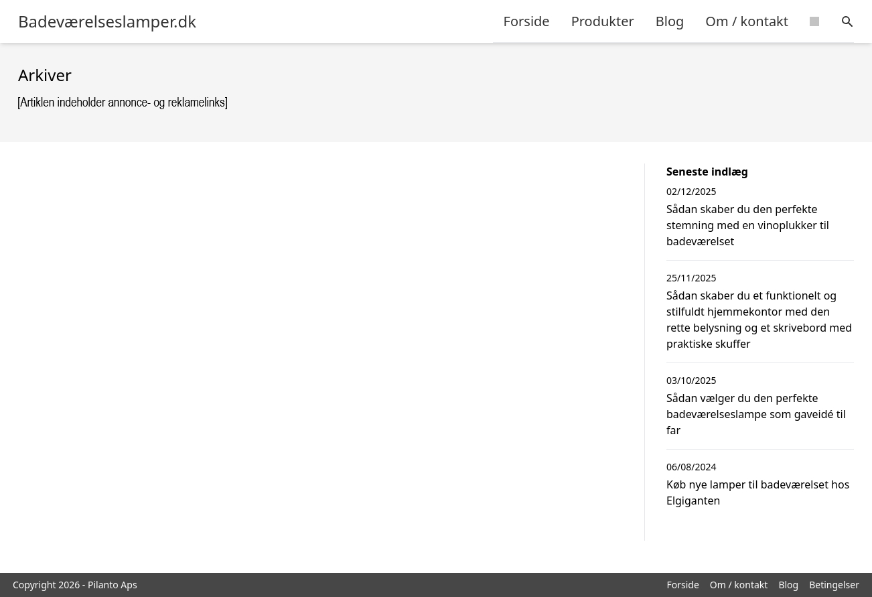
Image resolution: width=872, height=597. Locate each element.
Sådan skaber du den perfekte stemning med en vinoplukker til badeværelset (747, 225)
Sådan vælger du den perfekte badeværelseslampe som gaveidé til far (756, 414)
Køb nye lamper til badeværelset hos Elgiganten (757, 492)
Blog (670, 21)
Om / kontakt (746, 21)
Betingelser (834, 584)
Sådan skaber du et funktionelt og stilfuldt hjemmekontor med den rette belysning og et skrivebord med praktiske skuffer (759, 319)
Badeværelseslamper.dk (107, 21)
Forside (527, 21)
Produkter (602, 21)
